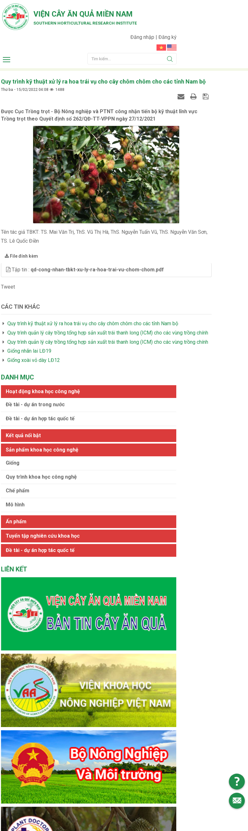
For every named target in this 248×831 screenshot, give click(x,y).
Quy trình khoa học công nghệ (203, 204)
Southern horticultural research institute (73, 58)
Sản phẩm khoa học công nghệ (204, 167)
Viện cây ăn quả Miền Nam (73, 46)
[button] (8, 279)
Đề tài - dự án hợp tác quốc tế (208, 129)
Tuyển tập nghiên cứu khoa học (206, 273)
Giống (181, 186)
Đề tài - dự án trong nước (203, 116)
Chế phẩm (186, 222)
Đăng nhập (214, 8)
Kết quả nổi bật (191, 146)
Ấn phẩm (184, 252)
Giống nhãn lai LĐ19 (28, 390)
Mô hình (183, 236)
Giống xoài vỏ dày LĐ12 (32, 399)
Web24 (184, 807)
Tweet (7, 304)
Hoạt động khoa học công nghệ (205, 96)
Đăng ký (239, 8)
